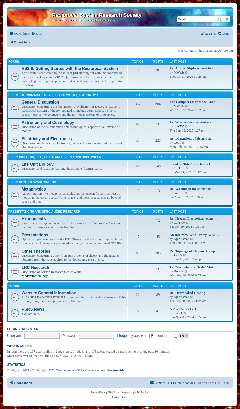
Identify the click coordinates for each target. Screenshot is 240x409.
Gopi (177, 142)
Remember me (164, 336)
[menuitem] (36, 33)
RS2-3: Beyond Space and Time (33, 182)
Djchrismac (181, 239)
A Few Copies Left (183, 309)
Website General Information (49, 293)
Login (12, 329)
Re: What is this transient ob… (192, 122)
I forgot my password (132, 336)
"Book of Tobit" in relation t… (192, 164)
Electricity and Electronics (47, 139)
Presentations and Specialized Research (44, 211)
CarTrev (179, 168)
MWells (179, 72)
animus (178, 193)
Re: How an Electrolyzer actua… (193, 218)
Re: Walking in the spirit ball (190, 189)
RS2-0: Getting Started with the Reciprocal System (70, 68)
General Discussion (40, 102)
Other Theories (36, 251)
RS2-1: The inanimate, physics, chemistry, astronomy (53, 95)
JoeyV (178, 255)
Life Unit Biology (38, 164)
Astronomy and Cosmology (48, 122)
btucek (178, 313)
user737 (179, 126)
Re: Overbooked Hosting (187, 293)
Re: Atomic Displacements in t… (193, 68)
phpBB (107, 392)
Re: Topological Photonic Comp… (194, 251)
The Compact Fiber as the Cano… (194, 102)
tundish (118, 370)
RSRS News (33, 309)
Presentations (35, 235)
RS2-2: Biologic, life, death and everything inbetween (54, 157)
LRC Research (35, 267)
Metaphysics (34, 189)
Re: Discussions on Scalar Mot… (193, 267)
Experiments (34, 218)
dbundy (43, 276)
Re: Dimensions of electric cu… (192, 138)
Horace (178, 271)
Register (30, 329)
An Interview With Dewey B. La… (194, 235)
